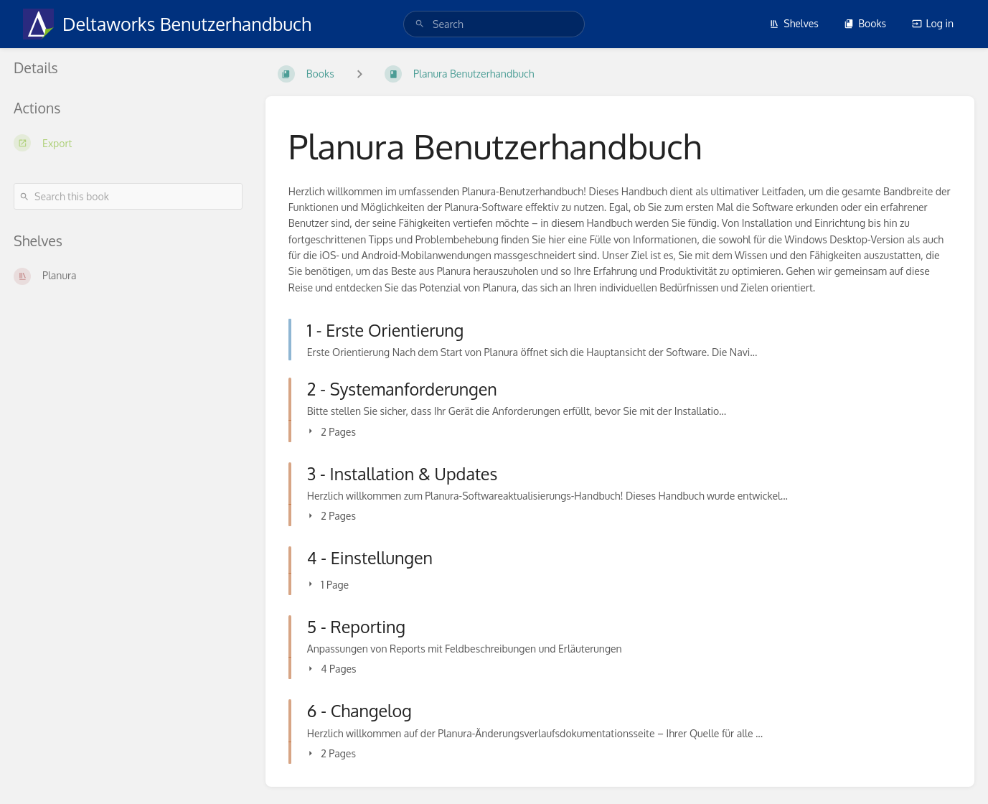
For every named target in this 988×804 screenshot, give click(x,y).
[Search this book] (128, 196)
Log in (933, 23)
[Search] (420, 24)
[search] (494, 24)
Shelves (794, 23)
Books (865, 23)
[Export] (128, 143)
